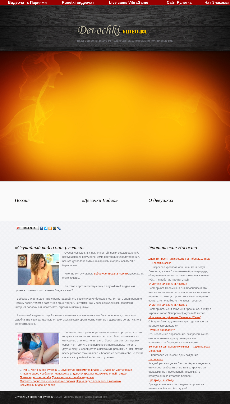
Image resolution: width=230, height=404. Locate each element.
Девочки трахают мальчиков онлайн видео (99, 373)
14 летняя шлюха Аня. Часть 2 (167, 283)
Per (25, 369)
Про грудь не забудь (161, 380)
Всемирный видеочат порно (37, 384)
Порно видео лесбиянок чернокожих (46, 373)
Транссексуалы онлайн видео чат (73, 377)
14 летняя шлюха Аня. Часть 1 (167, 304)
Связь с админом (96, 396)
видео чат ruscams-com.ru (111, 273)
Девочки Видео (113, 31)
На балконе (155, 359)
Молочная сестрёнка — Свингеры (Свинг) (174, 317)
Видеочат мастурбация (117, 369)
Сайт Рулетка (179, 2)
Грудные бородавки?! (161, 329)
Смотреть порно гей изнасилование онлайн (47, 381)
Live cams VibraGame (128, 2)
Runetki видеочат (78, 2)
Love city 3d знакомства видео (80, 369)
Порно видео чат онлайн (35, 377)
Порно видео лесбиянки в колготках (98, 381)
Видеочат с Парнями (27, 2)
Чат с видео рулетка (44, 369)
